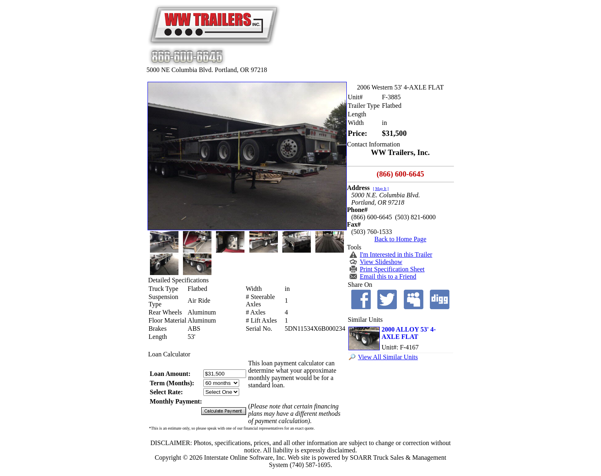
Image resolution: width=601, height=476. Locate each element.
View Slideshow (381, 261)
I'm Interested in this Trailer (396, 254)
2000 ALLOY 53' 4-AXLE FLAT (409, 333)
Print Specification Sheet (392, 269)
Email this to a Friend (388, 276)
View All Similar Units (388, 357)
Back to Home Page (400, 239)
